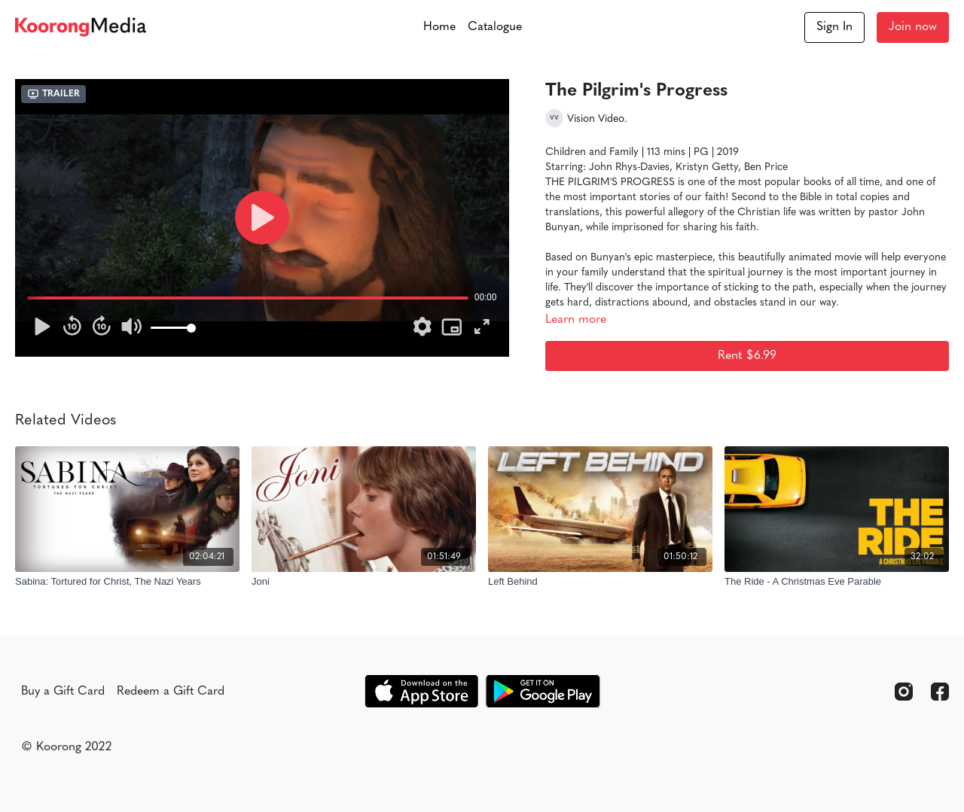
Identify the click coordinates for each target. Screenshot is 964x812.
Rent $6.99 (747, 356)
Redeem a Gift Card (170, 692)
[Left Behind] (600, 581)
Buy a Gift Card (63, 692)
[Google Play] (543, 691)
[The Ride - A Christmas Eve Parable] (837, 581)
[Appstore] (421, 691)
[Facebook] (940, 692)
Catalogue (495, 27)
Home (439, 27)
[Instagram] (904, 692)
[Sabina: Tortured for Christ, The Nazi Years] (127, 581)
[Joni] (364, 581)
